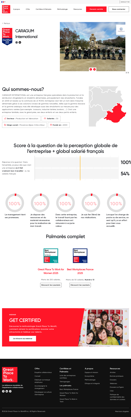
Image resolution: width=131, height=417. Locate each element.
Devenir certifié (96, 9)
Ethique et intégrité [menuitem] (92, 383)
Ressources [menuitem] (78, 9)
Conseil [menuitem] (37, 376)
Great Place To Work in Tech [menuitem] (68, 400)
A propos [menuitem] (16, 9)
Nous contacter (118, 9)
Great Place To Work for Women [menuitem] (69, 394)
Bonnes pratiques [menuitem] (116, 376)
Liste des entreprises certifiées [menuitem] (68, 377)
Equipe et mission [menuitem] (91, 372)
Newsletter (125, 2)
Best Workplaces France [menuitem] (69, 389)
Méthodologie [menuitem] (62, 9)
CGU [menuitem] (111, 391)
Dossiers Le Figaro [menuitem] (117, 387)
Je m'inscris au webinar (22, 339)
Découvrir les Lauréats (50, 285)
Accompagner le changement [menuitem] (41, 387)
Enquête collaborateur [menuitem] (43, 372)
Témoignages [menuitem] (65, 382)
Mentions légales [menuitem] (122, 411)
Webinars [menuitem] (113, 383)
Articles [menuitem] (113, 372)
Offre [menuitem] (28, 9)
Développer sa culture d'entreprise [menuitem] (43, 393)
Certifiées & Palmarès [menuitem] (43, 9)
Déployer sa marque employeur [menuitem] (42, 381)
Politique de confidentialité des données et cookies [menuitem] (117, 397)
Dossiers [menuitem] (113, 380)
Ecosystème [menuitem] (89, 376)
